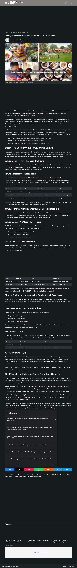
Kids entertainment (24, 476)
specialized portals (31, 202)
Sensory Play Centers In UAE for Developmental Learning (59, 541)
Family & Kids (24, 32)
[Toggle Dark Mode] (66, 3)
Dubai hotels (53, 474)
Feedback (54, 464)
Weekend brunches (36, 476)
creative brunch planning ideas (52, 367)
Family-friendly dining (12, 476)
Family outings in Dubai (64, 474)
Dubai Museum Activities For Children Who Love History (13, 541)
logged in (36, 552)
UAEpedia (15, 41)
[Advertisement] (38, 18)
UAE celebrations (37, 169)
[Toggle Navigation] (6, 3)
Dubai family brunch (42, 474)
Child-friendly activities (17, 474)
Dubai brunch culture (30, 474)
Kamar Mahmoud (26, 41)
